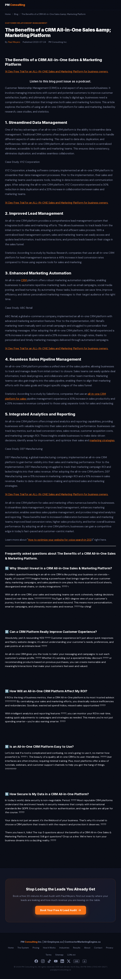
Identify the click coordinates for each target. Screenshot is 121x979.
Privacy (109, 947)
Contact (98, 947)
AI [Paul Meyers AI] (84, 961)
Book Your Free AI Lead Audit (60, 910)
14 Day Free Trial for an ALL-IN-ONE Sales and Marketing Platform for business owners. (56, 71)
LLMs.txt (71, 954)
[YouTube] (56, 961)
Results (76, 947)
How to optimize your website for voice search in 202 (59, 539)
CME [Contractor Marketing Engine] (76, 961)
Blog (16, 14)
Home (8, 14)
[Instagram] (43, 961)
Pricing (36, 947)
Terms (49, 954)
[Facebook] (36, 961)
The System (23, 947)
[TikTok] (49, 961)
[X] (68, 961)
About (87, 947)
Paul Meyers (14, 42)
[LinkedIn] (62, 961)
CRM (24, 280)
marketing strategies (102, 440)
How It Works (49, 947)
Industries (64, 947)
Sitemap (59, 954)
